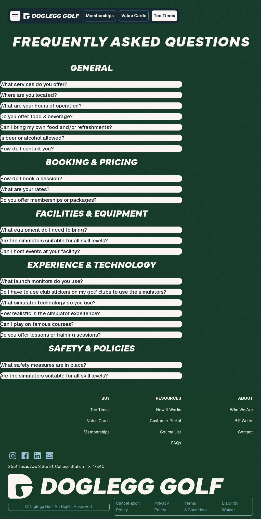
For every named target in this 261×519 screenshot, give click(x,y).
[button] (15, 16)
